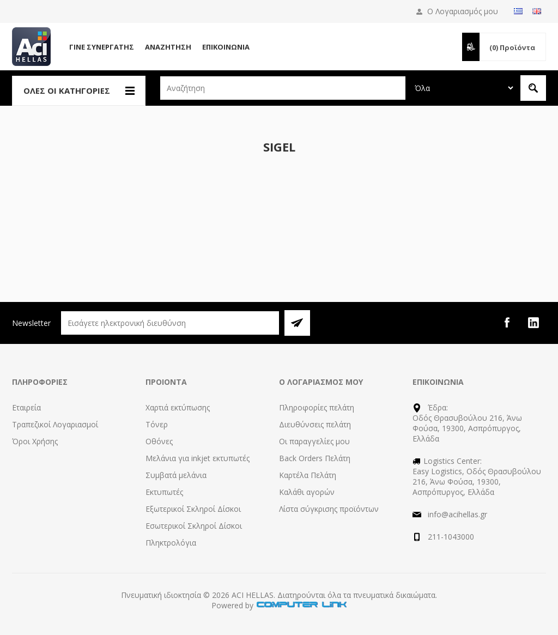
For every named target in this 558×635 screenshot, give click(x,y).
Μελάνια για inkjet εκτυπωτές (197, 458)
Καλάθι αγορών (307, 492)
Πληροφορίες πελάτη (316, 407)
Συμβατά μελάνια (176, 475)
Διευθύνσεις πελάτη (315, 424)
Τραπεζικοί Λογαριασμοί (55, 424)
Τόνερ (156, 424)
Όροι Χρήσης (35, 441)
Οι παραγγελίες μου (314, 441)
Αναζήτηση (168, 47)
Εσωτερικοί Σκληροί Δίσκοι (193, 526)
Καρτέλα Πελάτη (307, 475)
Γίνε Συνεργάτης (101, 47)
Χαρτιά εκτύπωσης (177, 407)
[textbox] (282, 88)
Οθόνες (159, 441)
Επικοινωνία (226, 47)
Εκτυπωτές (164, 492)
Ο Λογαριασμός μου (462, 11)
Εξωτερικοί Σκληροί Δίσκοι (193, 509)
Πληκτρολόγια (170, 542)
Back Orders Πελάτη (314, 458)
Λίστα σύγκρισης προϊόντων (329, 509)
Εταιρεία (26, 407)
